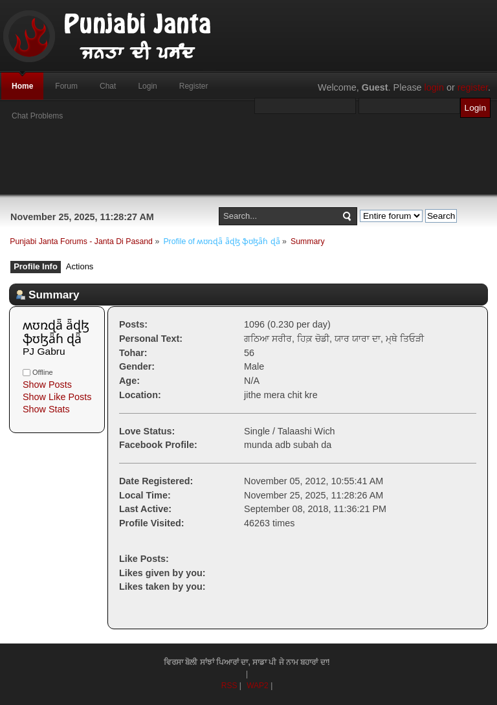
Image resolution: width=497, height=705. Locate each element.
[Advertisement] (248, 165)
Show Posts (47, 384)
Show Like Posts (57, 397)
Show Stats (46, 409)
